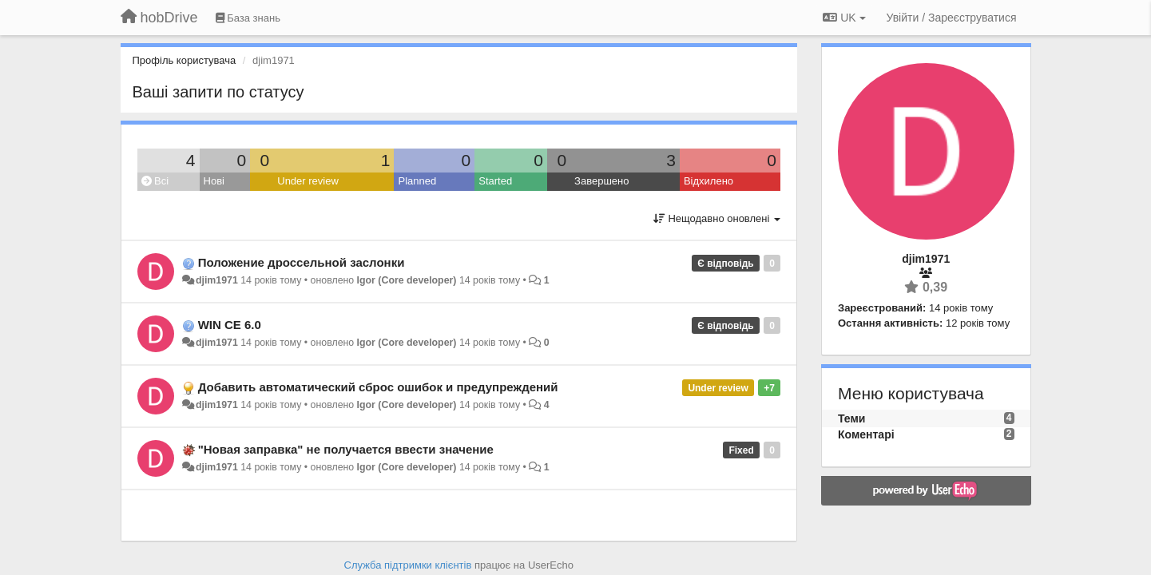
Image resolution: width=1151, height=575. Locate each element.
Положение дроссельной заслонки (301, 262)
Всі (155, 181)
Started (495, 181)
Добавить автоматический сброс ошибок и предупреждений (378, 387)
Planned (417, 181)
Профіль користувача (184, 60)
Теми (851, 418)
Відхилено (708, 181)
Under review (308, 181)
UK (844, 17)
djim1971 (217, 280)
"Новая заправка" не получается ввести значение (346, 449)
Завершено (601, 181)
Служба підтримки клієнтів (408, 565)
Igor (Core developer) (407, 280)
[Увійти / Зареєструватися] (951, 17)
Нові (214, 181)
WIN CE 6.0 (229, 324)
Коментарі (866, 434)
